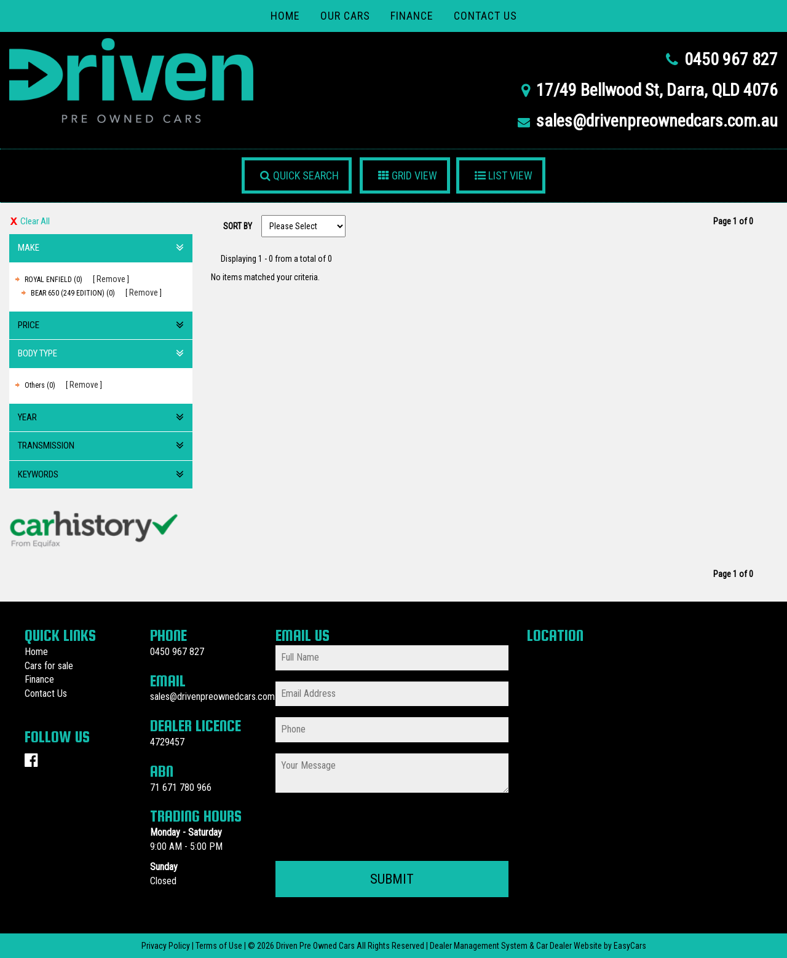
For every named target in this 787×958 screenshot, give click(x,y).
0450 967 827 (731, 59)
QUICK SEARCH (299, 175)
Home (285, 15)
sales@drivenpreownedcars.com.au (657, 121)
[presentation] (368, 828)
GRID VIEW (407, 175)
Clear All (35, 221)
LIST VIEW (503, 175)
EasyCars (630, 946)
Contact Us (485, 15)
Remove (111, 279)
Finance (411, 15)
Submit (392, 879)
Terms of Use (220, 946)
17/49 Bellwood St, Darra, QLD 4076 (657, 90)
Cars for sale (49, 666)
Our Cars (345, 15)
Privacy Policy (166, 946)
